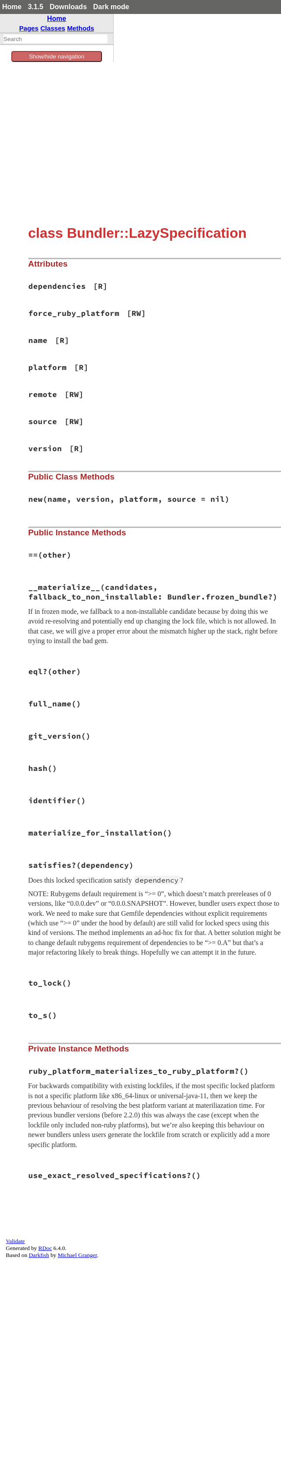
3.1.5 (36, 6)
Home (11, 6)
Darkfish (39, 1255)
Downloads (68, 6)
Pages (29, 28)
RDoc (45, 1248)
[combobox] (55, 38)
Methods (80, 28)
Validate (15, 1241)
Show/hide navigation (57, 56)
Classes (53, 28)
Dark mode (111, 6)
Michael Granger (77, 1255)
